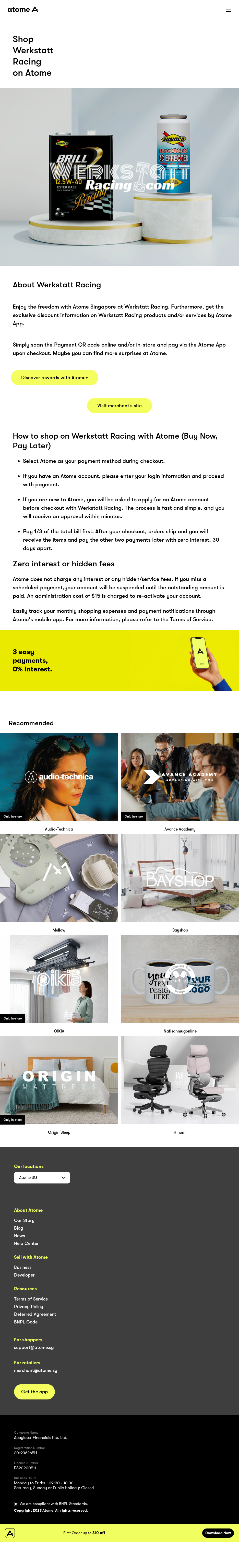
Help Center (26, 1243)
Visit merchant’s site (119, 406)
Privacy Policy (28, 1306)
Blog (18, 1228)
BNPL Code (26, 1321)
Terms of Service (31, 1299)
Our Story (24, 1220)
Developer (24, 1275)
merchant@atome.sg (35, 1370)
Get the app (34, 1392)
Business (22, 1267)
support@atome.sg (34, 1347)
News (19, 1235)
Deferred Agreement (35, 1314)
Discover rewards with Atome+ (54, 377)
